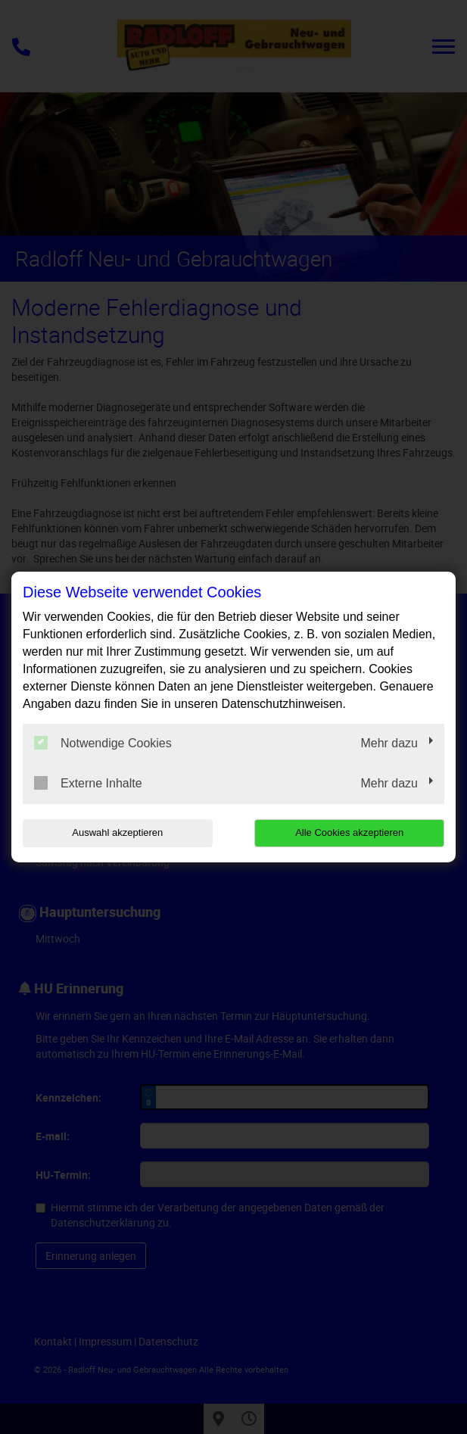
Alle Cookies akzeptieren (349, 832)
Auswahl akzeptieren (117, 832)
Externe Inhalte (88, 783)
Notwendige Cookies (103, 743)
